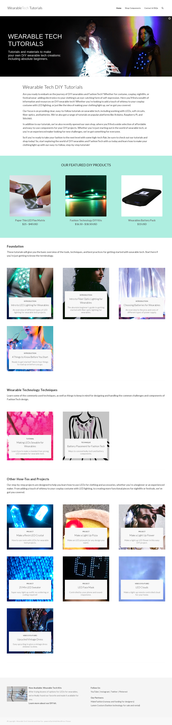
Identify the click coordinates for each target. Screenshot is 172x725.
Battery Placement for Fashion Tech (86, 446)
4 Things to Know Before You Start (30, 356)
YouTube (95, 692)
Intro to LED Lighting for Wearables (30, 305)
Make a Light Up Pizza (86, 535)
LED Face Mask (86, 587)
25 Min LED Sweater (30, 587)
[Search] (162, 8)
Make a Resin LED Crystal (30, 535)
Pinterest (123, 692)
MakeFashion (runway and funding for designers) (112, 701)
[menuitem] (119, 8)
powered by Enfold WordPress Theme (57, 721)
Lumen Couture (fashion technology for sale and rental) (115, 705)
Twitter (114, 692)
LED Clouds (142, 587)
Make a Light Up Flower (141, 535)
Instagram (104, 692)
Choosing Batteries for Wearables (142, 305)
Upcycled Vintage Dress (30, 639)
